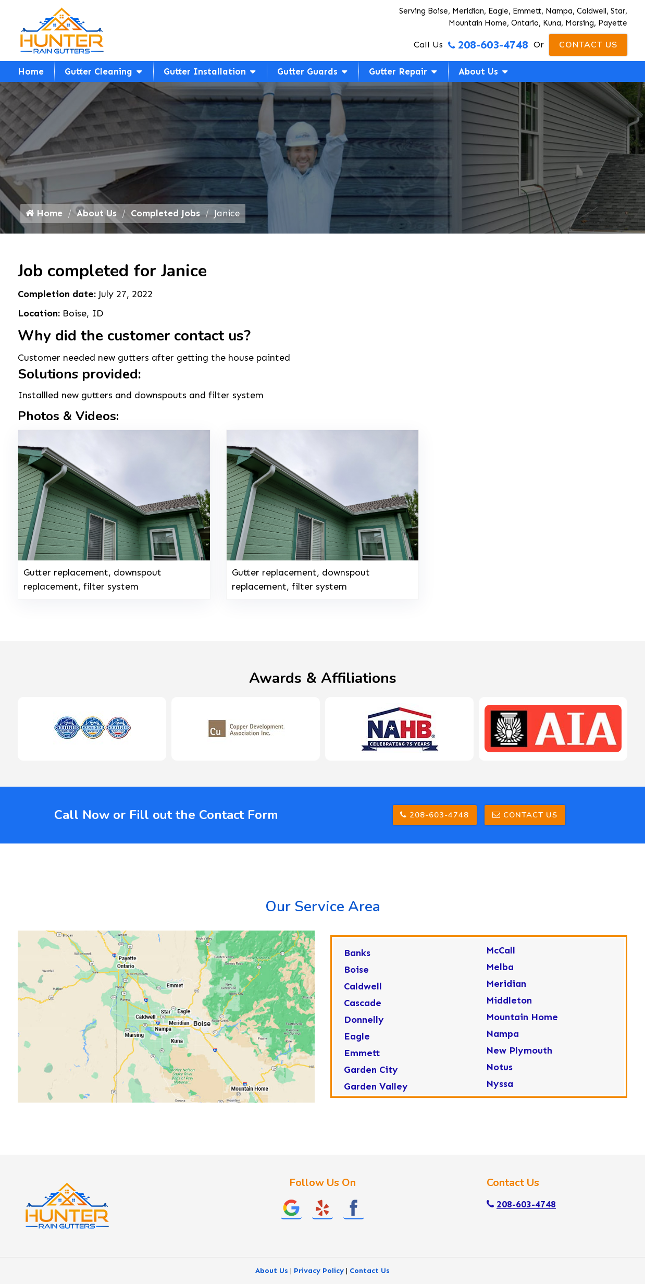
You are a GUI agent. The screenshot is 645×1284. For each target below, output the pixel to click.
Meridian (506, 990)
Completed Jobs (168, 218)
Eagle (357, 1042)
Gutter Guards (307, 71)
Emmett (362, 1059)
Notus (499, 1073)
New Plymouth (519, 1056)
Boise (356, 976)
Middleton (509, 1006)
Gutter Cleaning (98, 71)
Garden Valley (376, 1092)
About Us (478, 71)
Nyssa (499, 1090)
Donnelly (364, 1026)
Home (31, 71)
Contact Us (588, 45)
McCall (500, 956)
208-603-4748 (488, 45)
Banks (357, 959)
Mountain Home (522, 1023)
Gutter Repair (398, 71)
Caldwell (363, 992)
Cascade (362, 1009)
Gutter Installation (205, 71)
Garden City (371, 1076)
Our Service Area (322, 913)
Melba (500, 973)
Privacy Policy (319, 1277)
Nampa (502, 1040)
